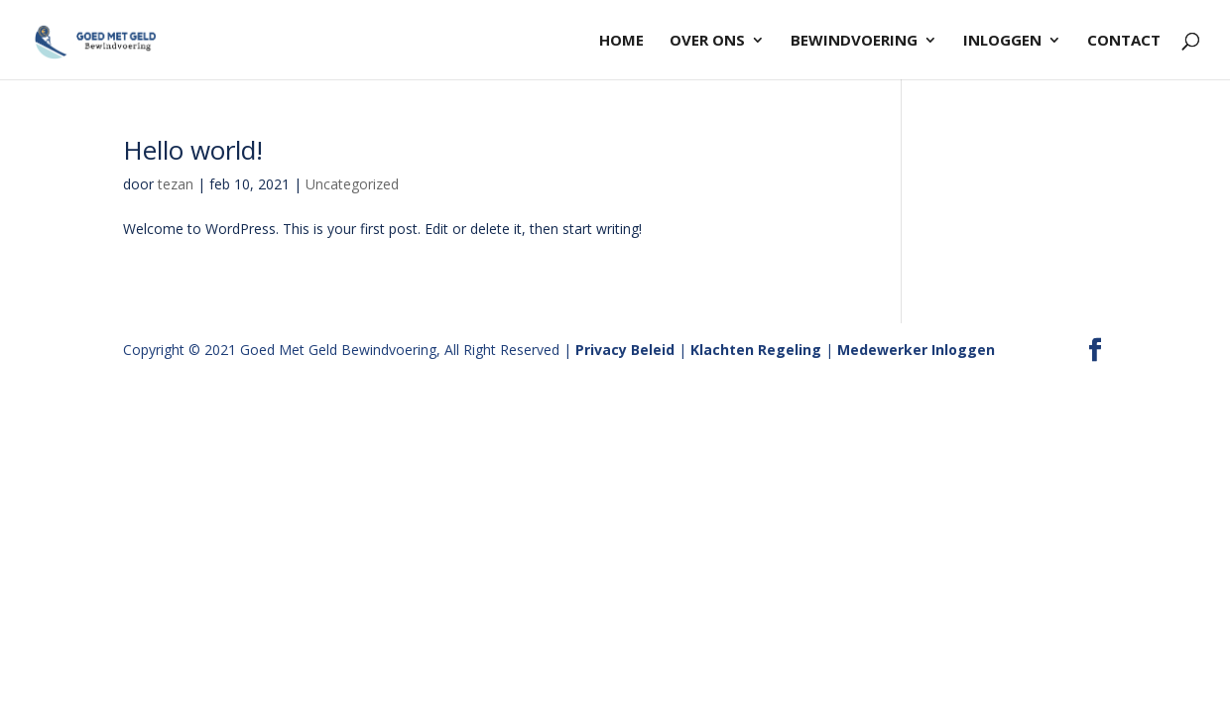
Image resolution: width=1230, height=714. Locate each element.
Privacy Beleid (625, 349)
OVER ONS (707, 41)
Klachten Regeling (755, 349)
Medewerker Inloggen (916, 349)
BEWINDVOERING (854, 41)
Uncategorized (352, 184)
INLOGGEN (1002, 41)
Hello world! (193, 150)
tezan (175, 184)
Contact (1124, 41)
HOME (621, 41)
